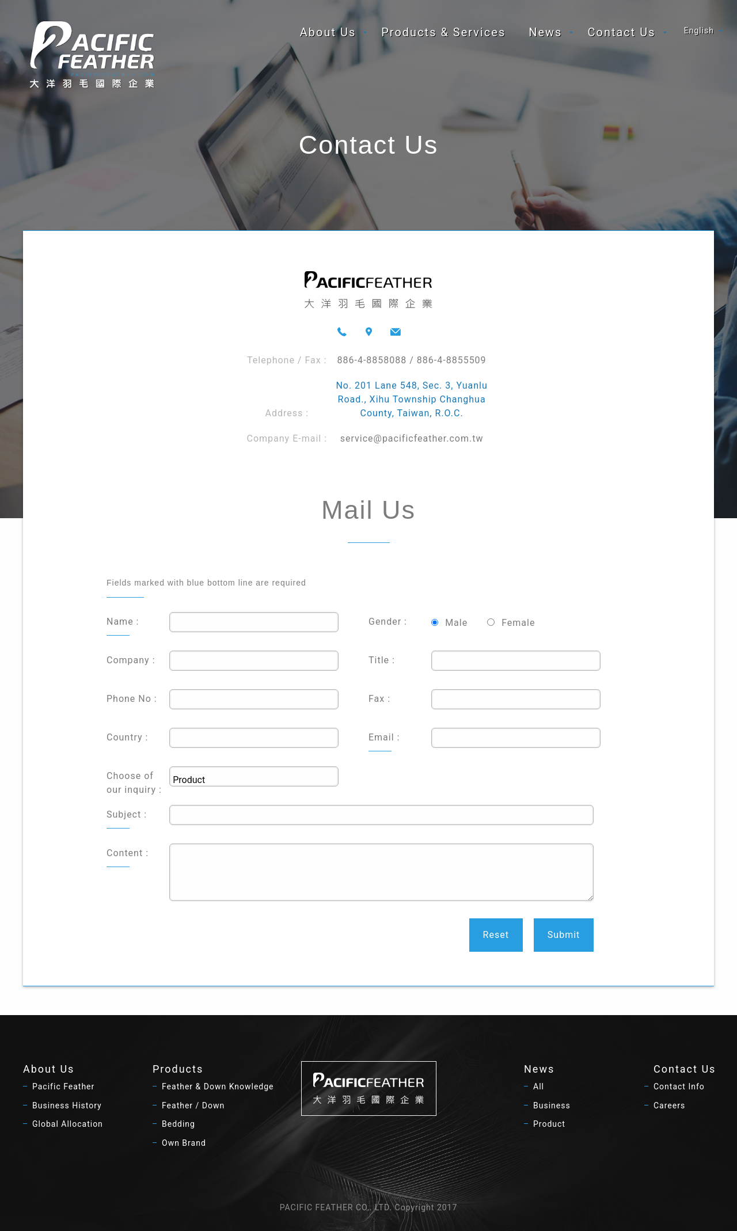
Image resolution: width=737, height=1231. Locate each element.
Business (552, 1105)
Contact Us (621, 32)
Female (518, 622)
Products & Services (443, 32)
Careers (669, 1105)
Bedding (178, 1124)
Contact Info (679, 1086)
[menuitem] (329, 32)
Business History (67, 1105)
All (538, 1086)
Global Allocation (67, 1124)
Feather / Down (193, 1105)
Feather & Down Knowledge (218, 1086)
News (545, 32)
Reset (496, 934)
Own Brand (184, 1143)
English (699, 30)
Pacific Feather (63, 1086)
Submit (564, 934)
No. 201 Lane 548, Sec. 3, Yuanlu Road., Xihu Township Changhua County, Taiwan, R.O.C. (411, 399)
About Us (328, 32)
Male (456, 622)
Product (549, 1124)
